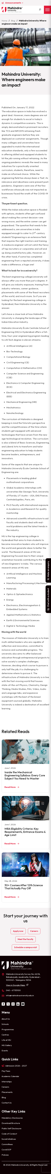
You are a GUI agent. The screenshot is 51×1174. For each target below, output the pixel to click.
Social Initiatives (9, 1139)
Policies (5, 1155)
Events (5, 1050)
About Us (6, 1019)
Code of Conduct (9, 1133)
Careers (34, 931)
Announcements (13, 3)
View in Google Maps (15, 985)
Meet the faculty (25, 939)
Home (4, 20)
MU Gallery (7, 1045)
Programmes (8, 1029)
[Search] (40, 10)
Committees (7, 1144)
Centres (5, 1034)
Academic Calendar (10, 1076)
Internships (7, 1081)
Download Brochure (11, 1123)
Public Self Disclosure (11, 1128)
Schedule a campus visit (25, 947)
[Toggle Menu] (47, 9)
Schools (5, 1024)
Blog (13, 20)
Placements (7, 1092)
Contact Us (7, 1102)
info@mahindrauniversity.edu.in (20, 995)
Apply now (18, 931)
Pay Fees (6, 1071)
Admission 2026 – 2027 (16, 1065)
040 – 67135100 (13, 990)
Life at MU (6, 1040)
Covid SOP (6, 1149)
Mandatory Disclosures (12, 1118)
